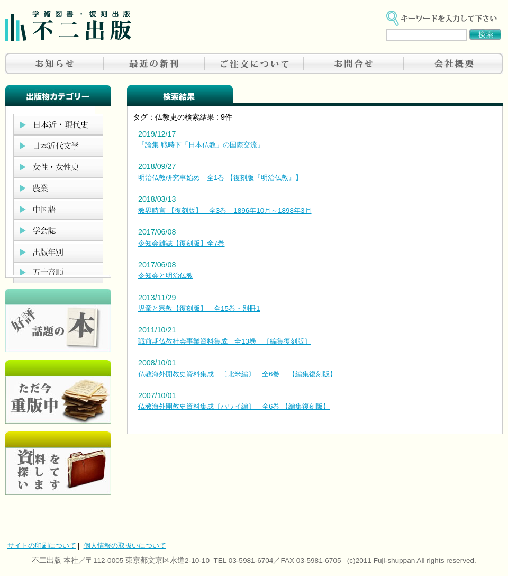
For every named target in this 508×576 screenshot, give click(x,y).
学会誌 (58, 230)
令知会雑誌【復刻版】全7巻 (181, 243)
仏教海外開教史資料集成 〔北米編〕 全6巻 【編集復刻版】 (237, 374)
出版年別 (58, 251)
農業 (58, 188)
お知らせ (55, 63)
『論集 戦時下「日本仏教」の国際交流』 (201, 145)
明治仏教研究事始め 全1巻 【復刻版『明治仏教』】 (220, 178)
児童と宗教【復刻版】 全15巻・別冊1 (199, 308)
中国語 (58, 209)
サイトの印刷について (41, 546)
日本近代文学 (58, 145)
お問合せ (353, 63)
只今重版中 (58, 392)
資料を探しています (58, 463)
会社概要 (453, 63)
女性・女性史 (58, 166)
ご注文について (254, 63)
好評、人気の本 (58, 320)
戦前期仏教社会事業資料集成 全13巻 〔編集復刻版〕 (224, 341)
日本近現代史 (58, 124)
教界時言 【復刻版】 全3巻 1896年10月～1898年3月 (225, 210)
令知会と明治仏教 (165, 276)
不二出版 (68, 26)
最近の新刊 (154, 63)
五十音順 (58, 272)
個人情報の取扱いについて (125, 546)
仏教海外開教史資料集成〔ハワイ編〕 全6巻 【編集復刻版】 (234, 406)
